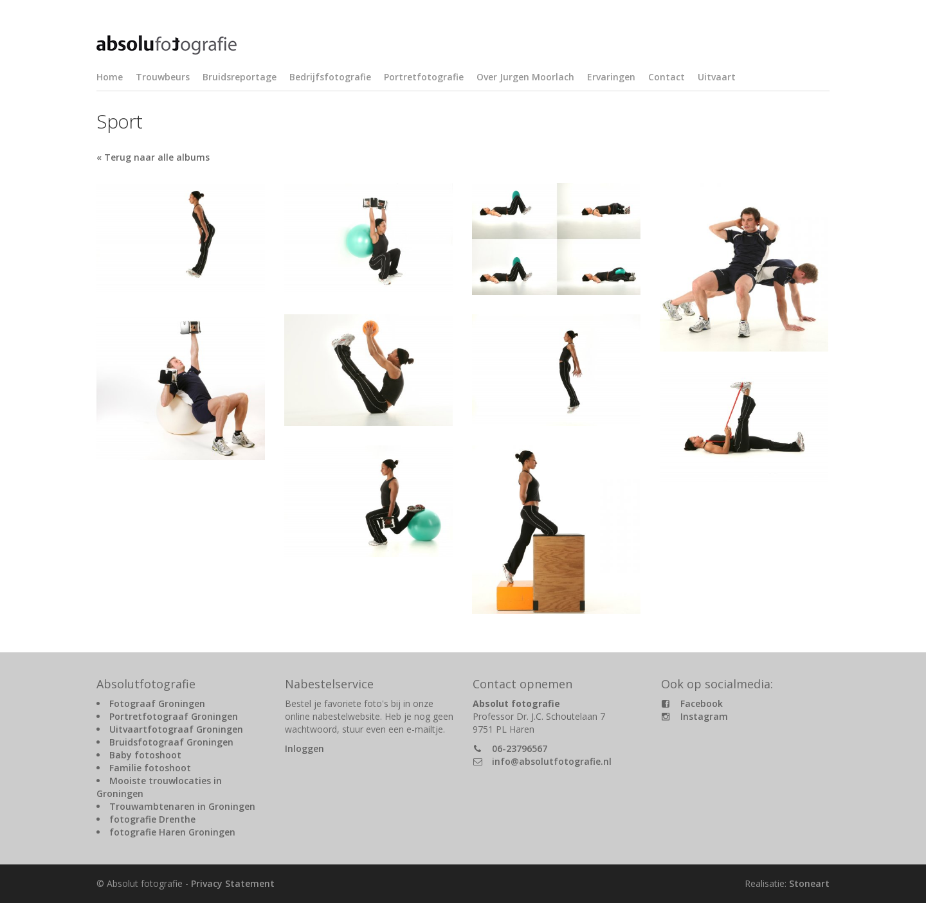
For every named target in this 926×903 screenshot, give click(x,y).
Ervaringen (611, 77)
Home (109, 77)
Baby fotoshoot (145, 755)
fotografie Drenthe (152, 819)
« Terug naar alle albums (153, 157)
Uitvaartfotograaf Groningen (176, 729)
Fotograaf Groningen (157, 703)
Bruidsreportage (240, 77)
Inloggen (304, 748)
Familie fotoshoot (150, 768)
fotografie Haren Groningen (172, 832)
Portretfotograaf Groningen (173, 716)
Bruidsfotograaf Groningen (171, 742)
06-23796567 (519, 748)
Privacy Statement (233, 883)
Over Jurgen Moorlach (525, 77)
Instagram (704, 716)
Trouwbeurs (163, 77)
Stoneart (809, 883)
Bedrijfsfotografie (330, 77)
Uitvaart (717, 77)
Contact (666, 77)
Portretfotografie (424, 77)
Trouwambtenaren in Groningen (182, 806)
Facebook (701, 703)
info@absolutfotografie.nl (552, 761)
